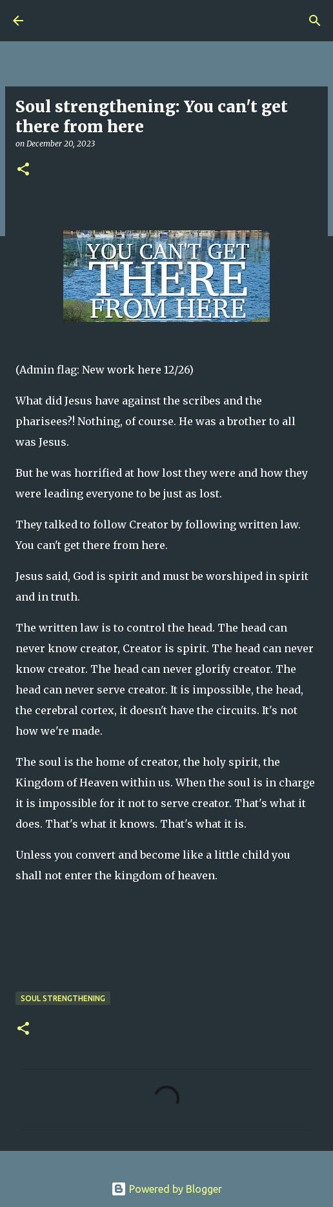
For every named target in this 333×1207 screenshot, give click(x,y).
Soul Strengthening (63, 998)
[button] (23, 170)
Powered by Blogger (166, 1189)
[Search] (315, 20)
